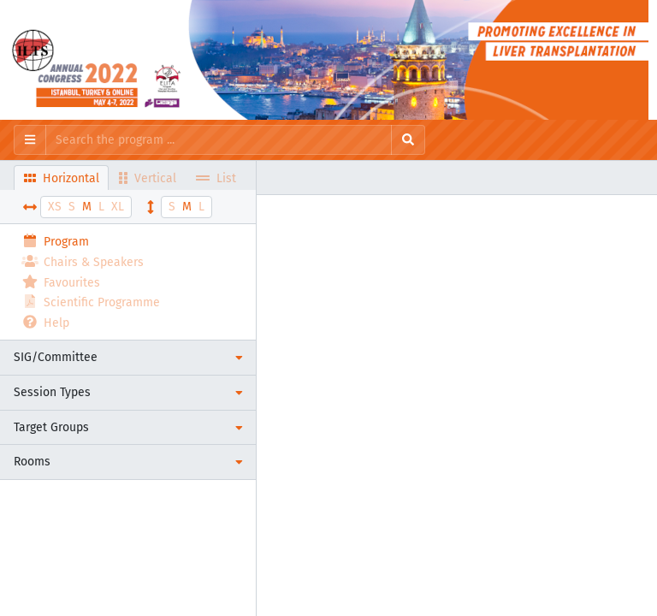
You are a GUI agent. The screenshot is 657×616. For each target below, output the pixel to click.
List (216, 177)
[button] (128, 357)
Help (45, 322)
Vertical (147, 177)
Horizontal (61, 177)
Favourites (60, 282)
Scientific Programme (90, 301)
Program (55, 241)
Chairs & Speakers (82, 261)
